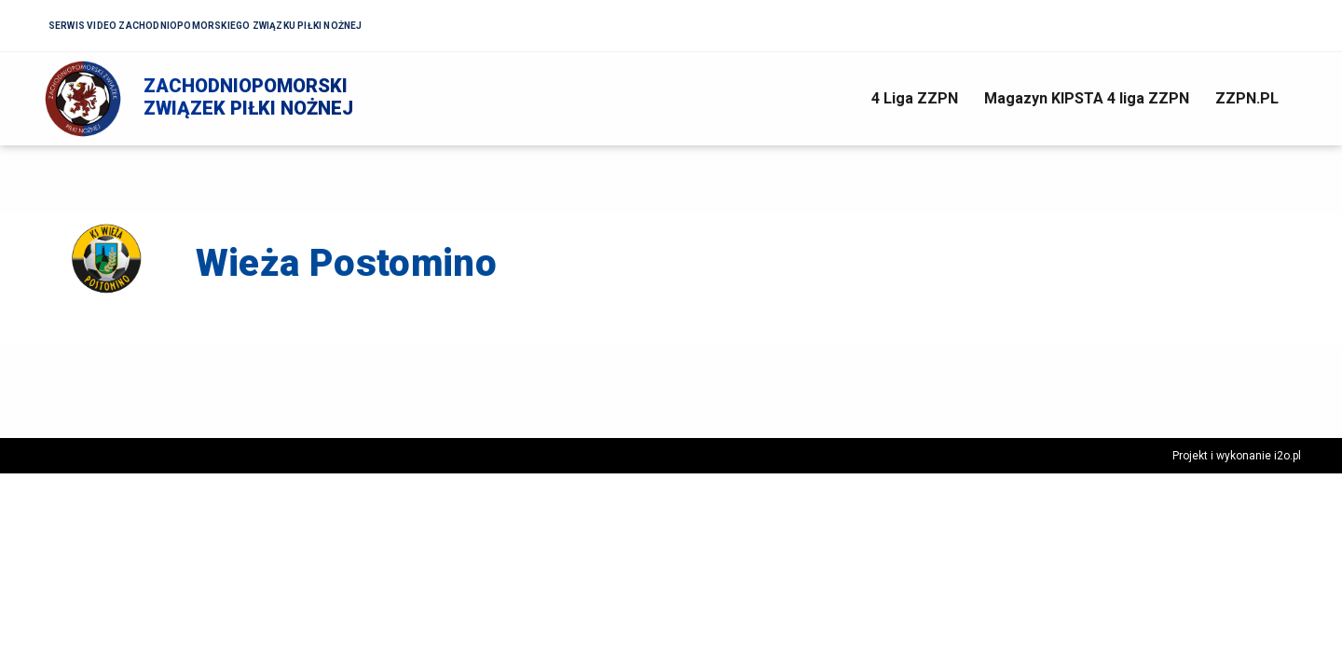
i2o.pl (1287, 455)
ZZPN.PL (1247, 98)
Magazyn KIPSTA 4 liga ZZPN (1086, 98)
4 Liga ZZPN (914, 98)
